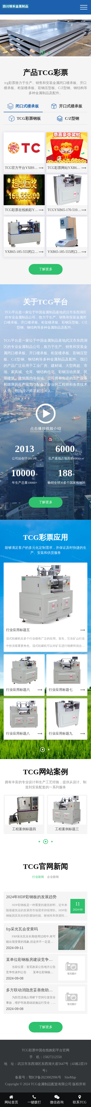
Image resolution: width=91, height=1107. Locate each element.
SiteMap (70, 1077)
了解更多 (45, 269)
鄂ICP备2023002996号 (45, 1077)
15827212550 (52, 1057)
